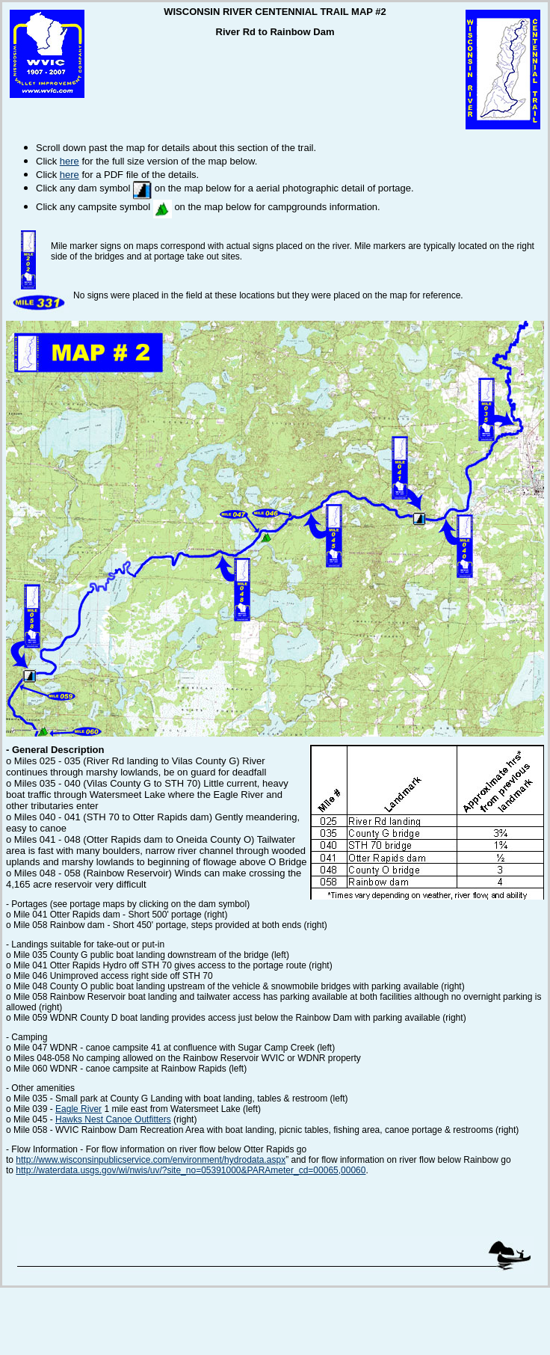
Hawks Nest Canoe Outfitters (113, 1119)
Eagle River (78, 1109)
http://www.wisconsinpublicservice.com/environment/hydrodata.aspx (150, 1160)
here (69, 161)
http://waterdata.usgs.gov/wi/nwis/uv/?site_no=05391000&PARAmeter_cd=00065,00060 (190, 1170)
